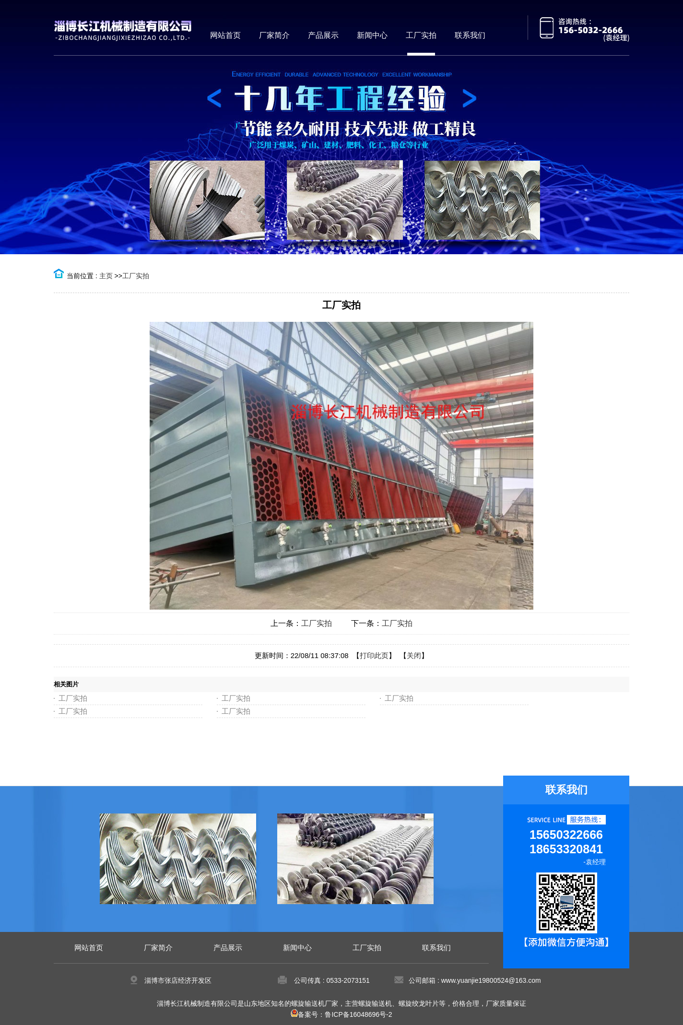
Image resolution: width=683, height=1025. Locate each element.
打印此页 (374, 655)
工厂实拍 (135, 276)
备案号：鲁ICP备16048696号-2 (341, 1014)
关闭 (414, 655)
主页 (106, 276)
